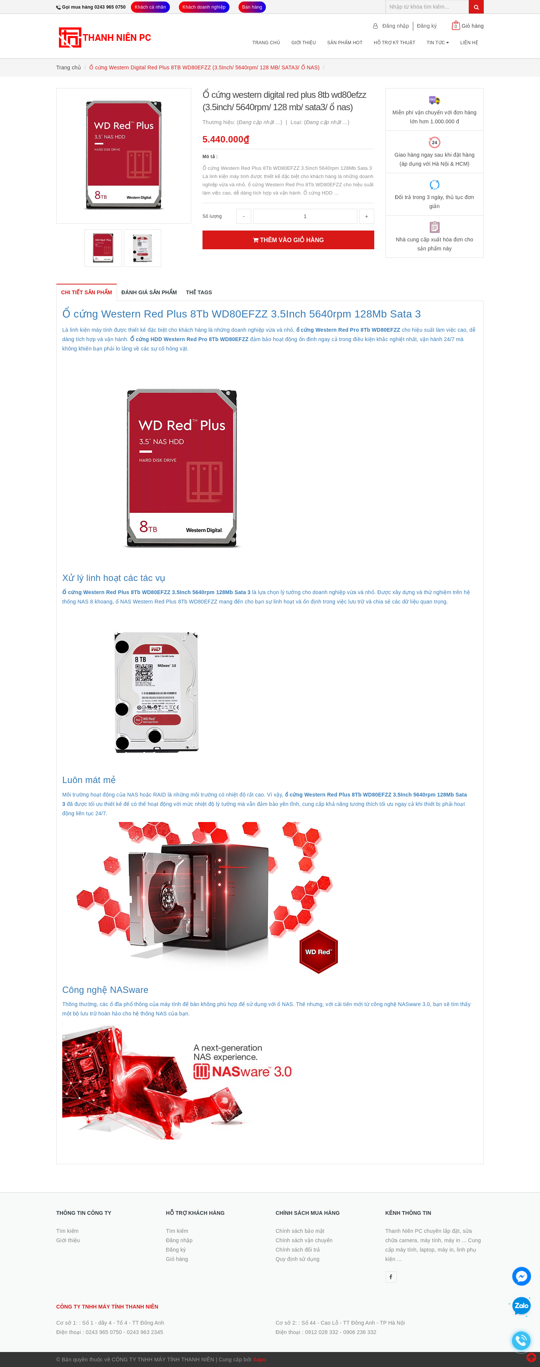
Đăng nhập (395, 26)
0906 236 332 (359, 1332)
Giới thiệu (303, 42)
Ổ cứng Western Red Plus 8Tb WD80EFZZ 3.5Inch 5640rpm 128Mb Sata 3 (241, 314)
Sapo (259, 1360)
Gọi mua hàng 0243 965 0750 (94, 7)
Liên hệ (469, 42)
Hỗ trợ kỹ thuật (395, 42)
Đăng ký (427, 26)
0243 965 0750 (104, 1332)
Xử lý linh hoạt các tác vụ (114, 578)
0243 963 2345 (145, 1332)
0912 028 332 (321, 1332)
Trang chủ (266, 42)
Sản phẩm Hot (344, 42)
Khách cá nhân (150, 7)
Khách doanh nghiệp (204, 7)
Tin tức (438, 42)
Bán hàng (252, 7)
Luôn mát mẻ (89, 780)
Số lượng (212, 216)
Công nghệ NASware (105, 990)
